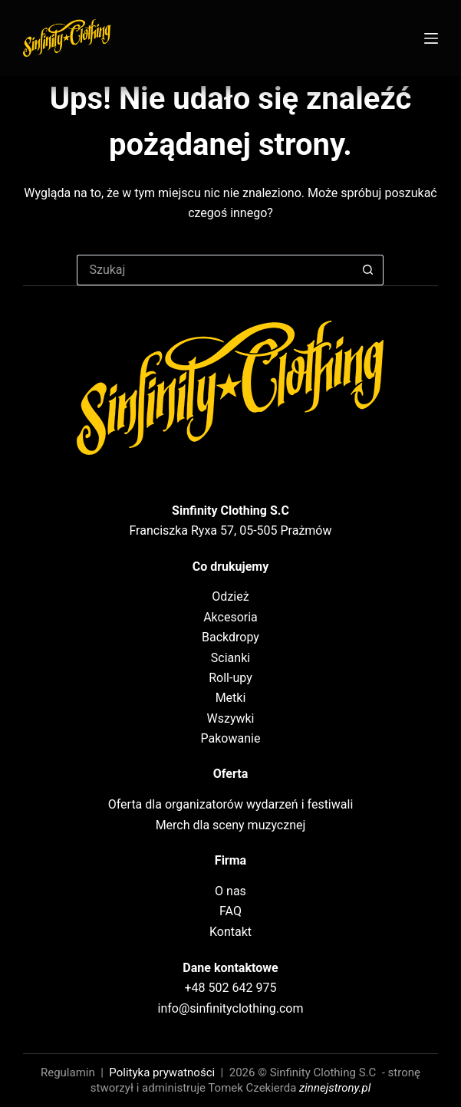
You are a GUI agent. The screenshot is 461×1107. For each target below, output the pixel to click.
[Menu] (431, 38)
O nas (230, 891)
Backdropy (230, 637)
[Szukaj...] (215, 270)
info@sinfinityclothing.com (231, 1008)
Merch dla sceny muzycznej (231, 825)
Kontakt (230, 931)
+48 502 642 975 (231, 987)
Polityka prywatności (162, 1072)
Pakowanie (231, 738)
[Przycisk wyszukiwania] (368, 270)
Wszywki (230, 718)
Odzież (230, 596)
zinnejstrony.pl (334, 1088)
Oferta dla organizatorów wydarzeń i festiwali (231, 804)
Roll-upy (230, 677)
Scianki (230, 658)
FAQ (230, 911)
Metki (231, 697)
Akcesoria (230, 617)
